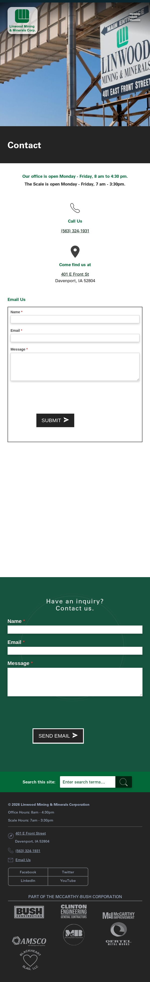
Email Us (23, 860)
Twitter (68, 872)
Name (16, 312)
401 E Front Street (31, 833)
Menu (133, 17)
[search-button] (123, 782)
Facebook (28, 872)
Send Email (58, 735)
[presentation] (49, 395)
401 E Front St (75, 274)
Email (16, 331)
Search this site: (39, 781)
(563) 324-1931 (75, 230)
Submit (55, 420)
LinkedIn (28, 880)
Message (19, 349)
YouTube (68, 880)
